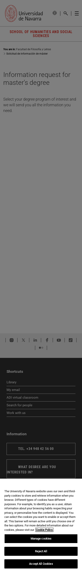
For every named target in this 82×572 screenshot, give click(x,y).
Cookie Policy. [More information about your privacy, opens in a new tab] (44, 529)
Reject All (41, 551)
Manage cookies (41, 538)
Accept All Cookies (41, 563)
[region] (41, 525)
